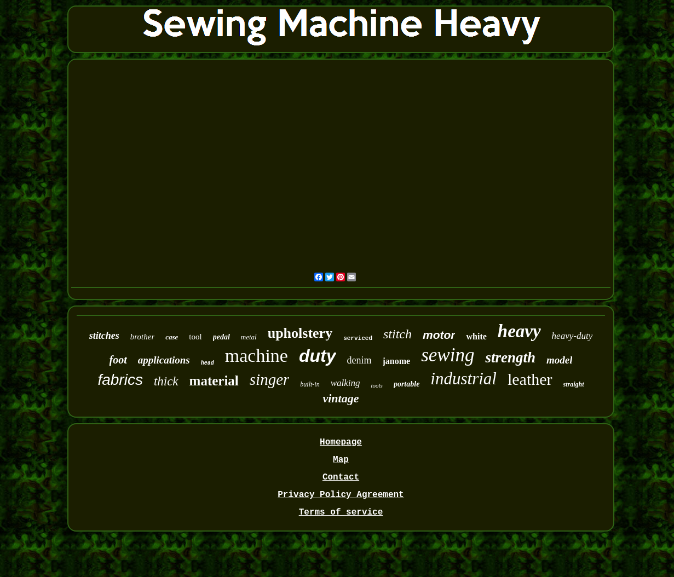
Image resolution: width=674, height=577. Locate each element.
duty (317, 356)
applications (164, 360)
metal (249, 337)
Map (341, 460)
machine (256, 355)
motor (439, 334)
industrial (463, 378)
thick (166, 381)
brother (142, 336)
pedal (221, 337)
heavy (519, 331)
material (214, 380)
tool (195, 336)
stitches (104, 335)
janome (397, 361)
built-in (309, 384)
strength (510, 357)
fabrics (119, 379)
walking (345, 383)
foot (118, 360)
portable (406, 384)
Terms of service (341, 512)
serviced (357, 338)
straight (573, 384)
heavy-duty (572, 336)
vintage (340, 398)
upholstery (300, 333)
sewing (447, 355)
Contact (340, 477)
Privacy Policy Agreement (341, 495)
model (559, 360)
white (476, 336)
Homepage (341, 442)
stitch (397, 334)
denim (359, 360)
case (171, 337)
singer (270, 379)
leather (530, 379)
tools (377, 385)
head (207, 363)
